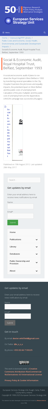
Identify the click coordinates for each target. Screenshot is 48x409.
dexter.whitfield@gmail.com (26, 338)
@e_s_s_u (18, 344)
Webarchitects (41, 400)
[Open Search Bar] (44, 32)
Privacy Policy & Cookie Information (21, 380)
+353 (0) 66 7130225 (23, 350)
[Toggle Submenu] (37, 239)
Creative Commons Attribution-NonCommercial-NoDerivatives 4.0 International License (23, 371)
